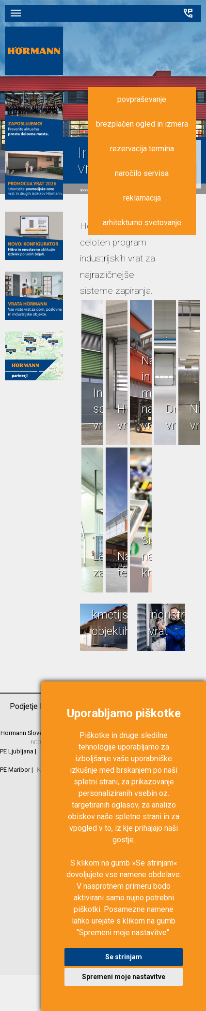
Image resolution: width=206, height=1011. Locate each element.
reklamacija (142, 197)
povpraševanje (141, 99)
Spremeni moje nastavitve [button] (123, 977)
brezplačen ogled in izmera (142, 124)
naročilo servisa (142, 173)
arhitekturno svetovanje (142, 222)
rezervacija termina (142, 148)
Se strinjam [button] (123, 957)
